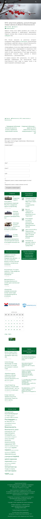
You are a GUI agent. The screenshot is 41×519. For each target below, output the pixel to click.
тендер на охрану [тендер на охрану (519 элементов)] (10, 469)
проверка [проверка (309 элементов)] (13, 463)
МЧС (21, 118)
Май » (9, 334)
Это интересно (12, 349)
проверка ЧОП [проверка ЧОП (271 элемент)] (8, 464)
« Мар (6, 334)
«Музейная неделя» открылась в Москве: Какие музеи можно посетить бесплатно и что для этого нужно (12, 377)
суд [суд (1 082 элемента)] (15, 467)
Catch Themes (29, 516)
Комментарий (9, 145)
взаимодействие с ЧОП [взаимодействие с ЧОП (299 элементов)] (10, 431)
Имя (6, 163)
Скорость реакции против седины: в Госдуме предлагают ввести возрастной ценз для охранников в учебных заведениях (28, 373)
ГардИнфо (20, 10)
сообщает (7, 35)
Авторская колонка (12, 252)
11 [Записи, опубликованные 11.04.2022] (5, 323)
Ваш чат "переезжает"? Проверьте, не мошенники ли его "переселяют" (30, 213)
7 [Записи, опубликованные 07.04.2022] (14, 320)
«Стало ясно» (23, 41)
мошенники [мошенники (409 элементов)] (8, 440)
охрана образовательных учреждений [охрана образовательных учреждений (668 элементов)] (10, 454)
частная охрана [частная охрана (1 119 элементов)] (10, 471)
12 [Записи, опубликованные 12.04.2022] (8, 323)
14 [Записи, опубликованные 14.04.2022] (14, 323)
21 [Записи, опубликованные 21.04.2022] (14, 326)
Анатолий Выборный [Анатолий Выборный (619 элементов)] (11, 414)
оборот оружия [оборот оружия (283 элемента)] (8, 447)
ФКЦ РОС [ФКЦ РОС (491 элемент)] (9, 421)
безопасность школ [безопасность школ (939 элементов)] (11, 429)
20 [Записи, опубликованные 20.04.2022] (11, 326)
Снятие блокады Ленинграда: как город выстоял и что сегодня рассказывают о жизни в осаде (11, 365)
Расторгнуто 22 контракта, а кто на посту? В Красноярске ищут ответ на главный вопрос (29, 357)
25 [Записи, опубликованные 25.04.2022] (5, 329)
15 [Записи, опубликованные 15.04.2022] (17, 323)
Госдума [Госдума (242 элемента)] (11, 415)
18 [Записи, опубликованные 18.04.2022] (5, 326)
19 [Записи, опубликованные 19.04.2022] (8, 326)
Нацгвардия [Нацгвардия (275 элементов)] (15, 417)
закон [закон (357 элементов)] (14, 435)
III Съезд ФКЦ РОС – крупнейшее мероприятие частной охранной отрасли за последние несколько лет (12, 238)
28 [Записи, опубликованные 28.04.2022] (14, 329)
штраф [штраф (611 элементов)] (11, 474)
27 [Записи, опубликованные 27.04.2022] (11, 329)
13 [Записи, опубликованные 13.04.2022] (11, 323)
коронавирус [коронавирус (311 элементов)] (11, 438)
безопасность (15, 118)
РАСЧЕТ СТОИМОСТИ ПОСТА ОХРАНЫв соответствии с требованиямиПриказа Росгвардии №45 (29, 255)
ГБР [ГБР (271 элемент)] (5, 415)
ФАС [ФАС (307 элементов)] (6, 421)
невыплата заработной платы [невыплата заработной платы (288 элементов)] (11, 445)
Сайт (6, 173)
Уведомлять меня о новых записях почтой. (16, 184)
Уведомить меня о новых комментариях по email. (18, 180)
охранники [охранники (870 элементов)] (8, 461)
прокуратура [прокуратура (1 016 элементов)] (9, 467)
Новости (15, 26)
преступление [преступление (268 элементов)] (8, 463)
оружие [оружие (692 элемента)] (14, 447)
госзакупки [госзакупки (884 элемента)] (8, 435)
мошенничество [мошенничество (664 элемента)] (10, 442)
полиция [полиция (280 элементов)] (14, 461)
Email (6, 168)
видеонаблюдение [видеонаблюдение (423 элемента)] (10, 433)
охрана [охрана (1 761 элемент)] (8, 450)
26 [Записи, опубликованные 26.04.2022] (8, 329)
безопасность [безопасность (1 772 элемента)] (10, 427)
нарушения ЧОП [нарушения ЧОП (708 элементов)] (10, 444)
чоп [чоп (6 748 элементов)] (7, 473)
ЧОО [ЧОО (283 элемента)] (13, 421)
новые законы (26, 118)
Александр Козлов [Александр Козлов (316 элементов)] (9, 412)
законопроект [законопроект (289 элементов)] (8, 436)
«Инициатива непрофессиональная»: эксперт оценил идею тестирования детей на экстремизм (10, 293)
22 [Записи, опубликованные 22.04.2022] (17, 326)
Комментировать (10, 28)
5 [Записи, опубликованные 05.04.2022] (8, 320)
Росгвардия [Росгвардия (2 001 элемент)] (10, 419)
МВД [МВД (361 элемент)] (11, 417)
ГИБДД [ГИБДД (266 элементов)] (8, 415)
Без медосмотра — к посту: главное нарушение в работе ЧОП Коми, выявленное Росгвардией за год (29, 390)
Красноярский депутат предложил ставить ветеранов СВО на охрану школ (28, 364)
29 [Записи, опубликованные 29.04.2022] (17, 329)
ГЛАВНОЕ (12, 194)
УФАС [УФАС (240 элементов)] (16, 419)
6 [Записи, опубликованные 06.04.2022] (11, 320)
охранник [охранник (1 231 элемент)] (13, 459)
